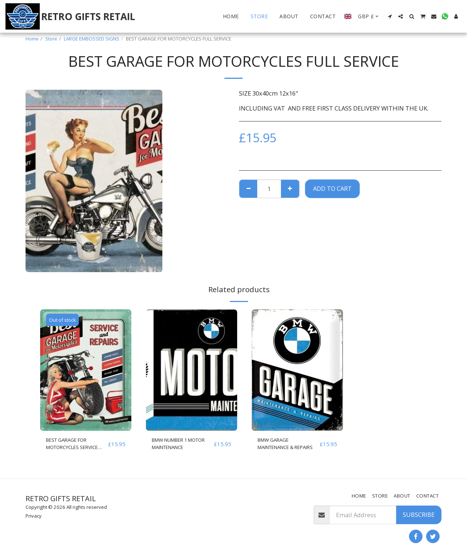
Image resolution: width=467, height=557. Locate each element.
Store (51, 38)
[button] (390, 16)
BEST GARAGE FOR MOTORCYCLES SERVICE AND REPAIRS (76, 446)
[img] (85, 370)
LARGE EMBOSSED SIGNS (91, 38)
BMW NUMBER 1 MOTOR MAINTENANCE (175, 446)
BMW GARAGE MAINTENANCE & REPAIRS (282, 446)
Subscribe (419, 514)
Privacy (34, 515)
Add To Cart (332, 188)
